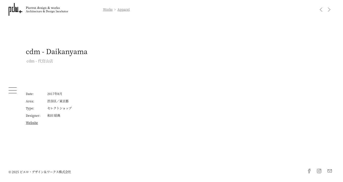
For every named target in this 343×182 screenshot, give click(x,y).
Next (329, 10)
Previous (321, 10)
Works (108, 9)
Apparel (123, 9)
